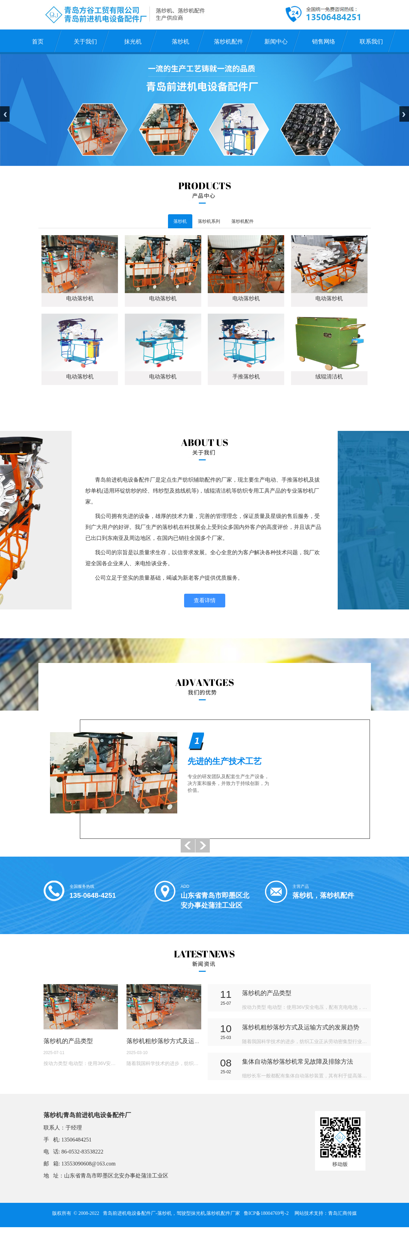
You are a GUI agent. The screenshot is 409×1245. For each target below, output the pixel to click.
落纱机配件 (258, 222)
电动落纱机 (79, 299)
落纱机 (182, 222)
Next (404, 104)
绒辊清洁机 (329, 378)
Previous (5, 104)
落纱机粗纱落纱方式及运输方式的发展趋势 (185, 1050)
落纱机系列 (217, 222)
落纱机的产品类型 (68, 1050)
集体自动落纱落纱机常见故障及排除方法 (297, 1071)
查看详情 (205, 602)
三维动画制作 (202, 1240)
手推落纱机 (246, 378)
